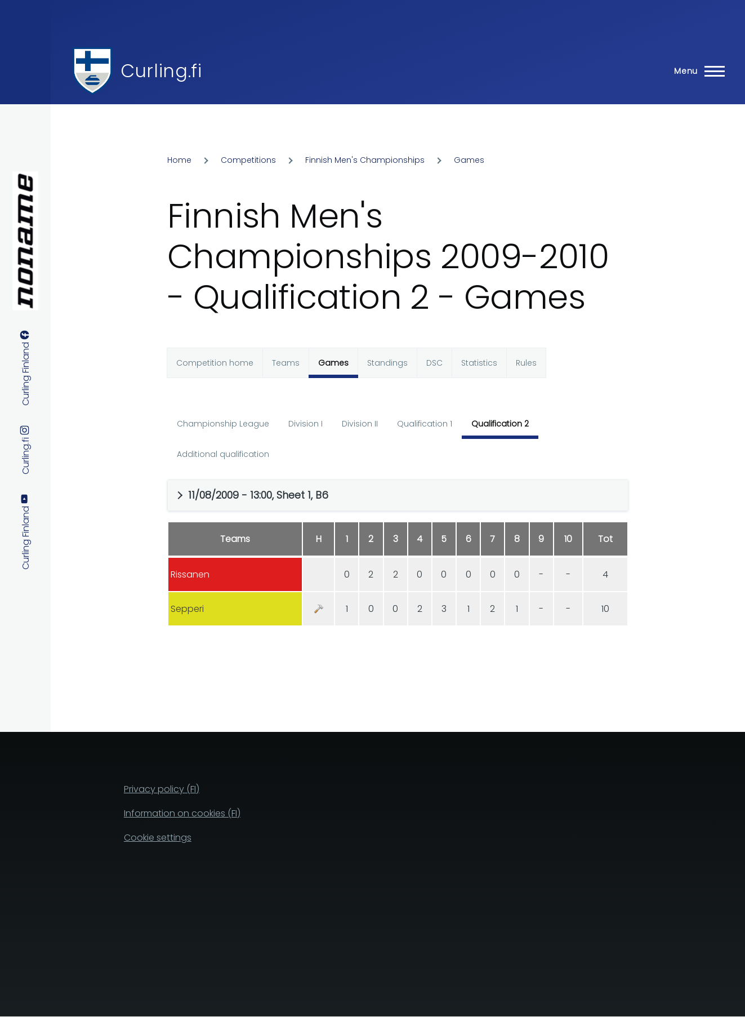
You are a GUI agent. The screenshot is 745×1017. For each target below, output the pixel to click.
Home (179, 160)
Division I (305, 423)
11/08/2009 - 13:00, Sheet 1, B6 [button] (258, 495)
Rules (526, 362)
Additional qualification (223, 454)
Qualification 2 (500, 423)
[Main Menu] (696, 71)
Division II (360, 423)
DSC (434, 362)
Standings (387, 362)
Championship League (223, 423)
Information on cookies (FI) (182, 813)
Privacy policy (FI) (161, 789)
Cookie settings (157, 837)
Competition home (214, 362)
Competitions (248, 160)
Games (469, 160)
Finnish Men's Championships (365, 160)
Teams (286, 362)
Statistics (479, 362)
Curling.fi (161, 70)
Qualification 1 (424, 423)
